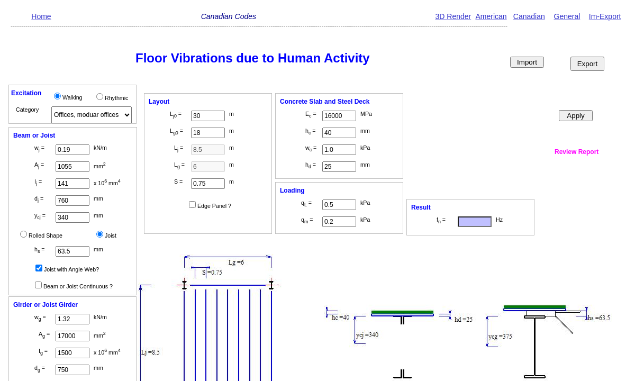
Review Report (576, 152)
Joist (110, 235)
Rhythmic (116, 98)
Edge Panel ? (214, 206)
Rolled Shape (45, 235)
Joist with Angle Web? (71, 269)
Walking (72, 97)
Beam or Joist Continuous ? (78, 286)
